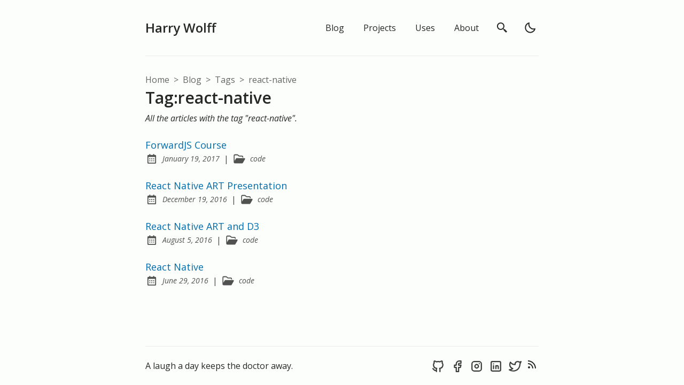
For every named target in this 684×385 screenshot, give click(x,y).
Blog (334, 28)
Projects (379, 28)
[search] (502, 27)
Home (157, 80)
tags (226, 80)
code (258, 158)
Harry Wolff (180, 27)
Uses (425, 28)
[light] (530, 27)
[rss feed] (532, 366)
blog (193, 80)
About (466, 28)
